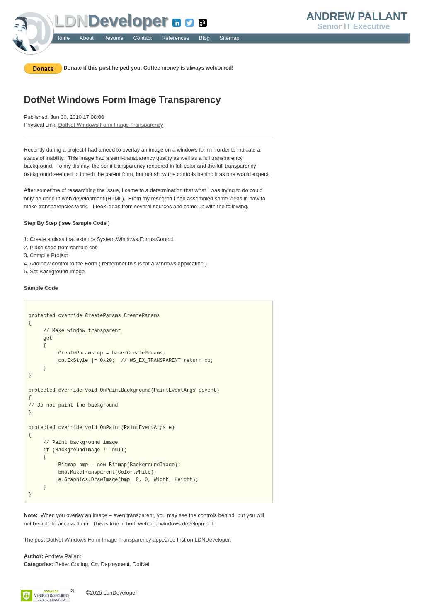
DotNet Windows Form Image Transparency (110, 125)
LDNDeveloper (212, 540)
